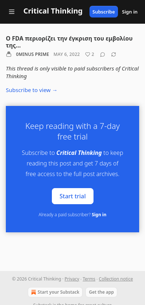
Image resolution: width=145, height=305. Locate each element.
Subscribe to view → (32, 90)
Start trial (73, 196)
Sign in (130, 11)
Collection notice (116, 279)
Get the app (101, 292)
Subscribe (103, 11)
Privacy (72, 279)
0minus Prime (32, 54)
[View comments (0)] (102, 54)
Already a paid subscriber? (72, 214)
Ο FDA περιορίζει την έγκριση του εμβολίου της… (69, 41)
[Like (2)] (89, 54)
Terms (89, 279)
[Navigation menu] (11, 11)
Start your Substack (54, 292)
